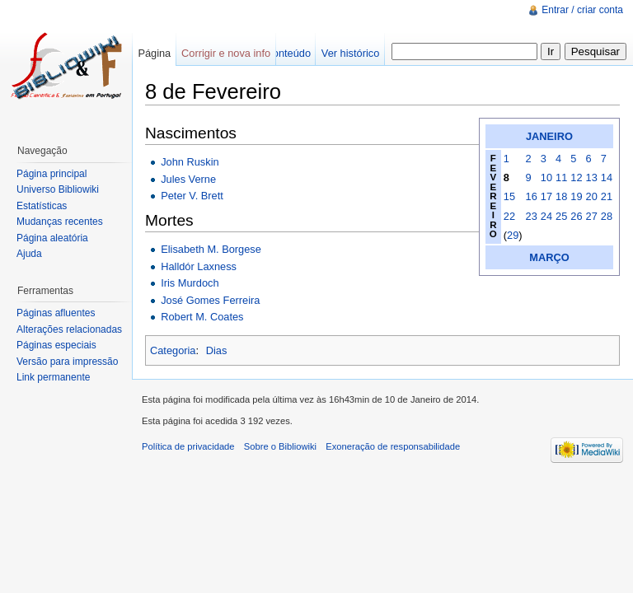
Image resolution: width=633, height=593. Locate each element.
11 (561, 177)
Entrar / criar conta (582, 10)
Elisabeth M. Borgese (211, 249)
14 (606, 177)
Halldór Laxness (199, 266)
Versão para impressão (67, 361)
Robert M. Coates (202, 317)
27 (592, 216)
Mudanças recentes (59, 221)
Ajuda (29, 253)
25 (561, 216)
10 (546, 177)
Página (154, 53)
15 (509, 196)
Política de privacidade (188, 446)
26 (576, 216)
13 (592, 177)
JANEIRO (549, 136)
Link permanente (53, 377)
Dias (216, 350)
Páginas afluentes (55, 313)
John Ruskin (189, 162)
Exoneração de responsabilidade (393, 446)
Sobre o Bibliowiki (280, 446)
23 (531, 216)
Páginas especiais (56, 345)
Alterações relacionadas (69, 329)
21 (606, 196)
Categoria (173, 350)
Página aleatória (52, 238)
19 (576, 196)
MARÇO (549, 257)
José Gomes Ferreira (210, 300)
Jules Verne (188, 179)
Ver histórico (350, 53)
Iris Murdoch (189, 283)
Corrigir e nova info (225, 53)
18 (561, 196)
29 (512, 235)
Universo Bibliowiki (57, 189)
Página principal (51, 174)
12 (576, 177)
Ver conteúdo (280, 53)
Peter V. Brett (192, 195)
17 (546, 196)
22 (509, 216)
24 (546, 216)
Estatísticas (41, 206)
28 (606, 216)
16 (531, 196)
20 (592, 196)
